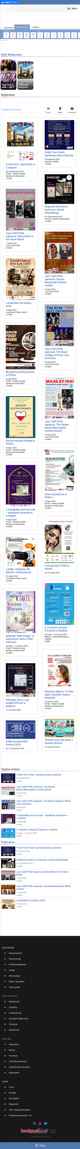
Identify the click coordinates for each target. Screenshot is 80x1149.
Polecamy (7, 842)
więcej (35, 27)
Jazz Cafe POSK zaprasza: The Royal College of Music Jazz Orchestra (57, 353)
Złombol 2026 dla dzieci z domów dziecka (59, 741)
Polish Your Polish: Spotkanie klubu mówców (59, 154)
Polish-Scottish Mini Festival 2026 (17, 743)
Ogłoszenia (8, 948)
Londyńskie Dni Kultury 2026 (30, 900)
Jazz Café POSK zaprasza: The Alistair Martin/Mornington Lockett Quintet (57, 426)
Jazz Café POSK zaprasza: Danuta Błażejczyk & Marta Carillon (55, 281)
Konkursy (72, 110)
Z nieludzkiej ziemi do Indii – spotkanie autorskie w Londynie (20, 512)
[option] (38, 954)
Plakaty (48, 110)
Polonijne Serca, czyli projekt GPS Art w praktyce (17, 703)
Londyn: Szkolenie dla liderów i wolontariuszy (18, 571)
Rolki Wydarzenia (11, 54)
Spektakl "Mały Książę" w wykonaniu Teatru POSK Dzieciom (20, 639)
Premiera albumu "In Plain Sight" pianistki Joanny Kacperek (59, 694)
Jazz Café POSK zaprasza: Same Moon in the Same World (19, 236)
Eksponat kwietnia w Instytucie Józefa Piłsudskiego (56, 209)
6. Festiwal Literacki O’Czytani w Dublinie (56, 629)
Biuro (5, 1081)
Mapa (60, 110)
